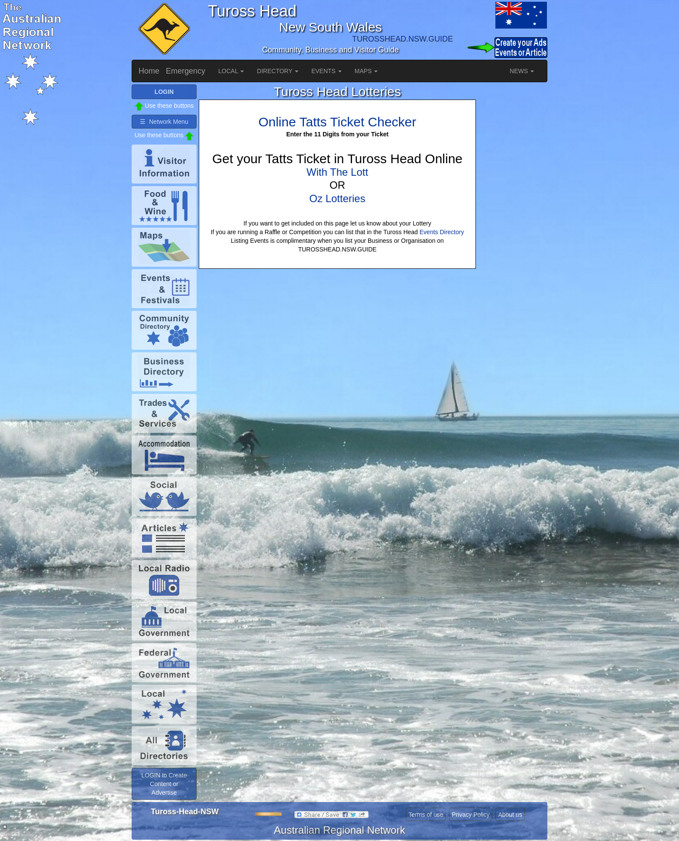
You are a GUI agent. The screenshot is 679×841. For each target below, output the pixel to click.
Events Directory (442, 232)
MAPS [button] (366, 71)
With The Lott (337, 172)
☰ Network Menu (164, 121)
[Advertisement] (512, 214)
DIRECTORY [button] (277, 71)
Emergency (185, 71)
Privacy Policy (470, 814)
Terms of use (425, 814)
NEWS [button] (522, 71)
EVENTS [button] (326, 71)
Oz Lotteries (337, 198)
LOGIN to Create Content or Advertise (164, 784)
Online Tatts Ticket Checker (338, 122)
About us (510, 814)
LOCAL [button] (231, 71)
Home (149, 71)
